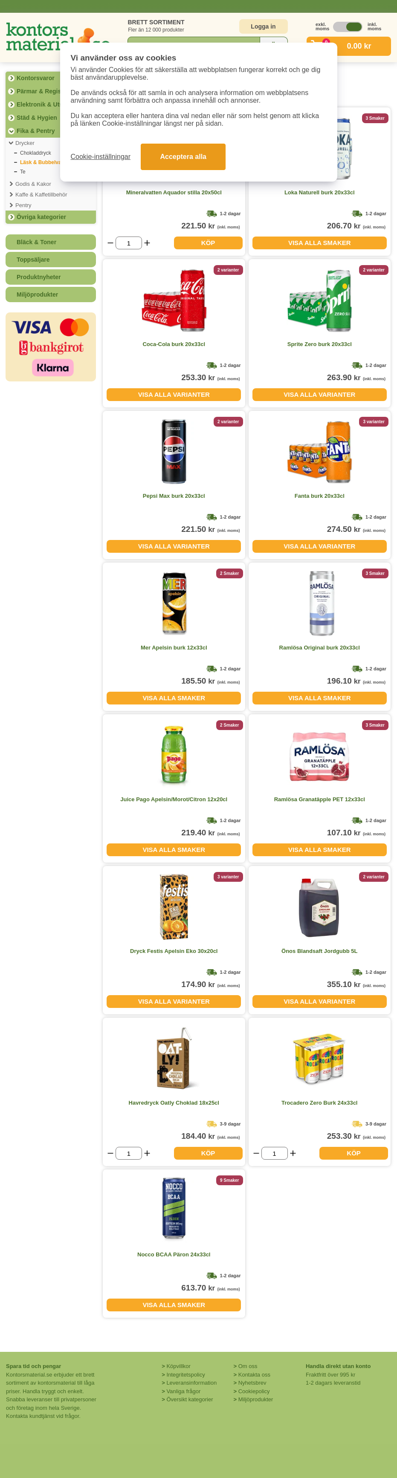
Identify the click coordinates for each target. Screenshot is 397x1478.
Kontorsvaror (36, 78)
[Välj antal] (129, 243)
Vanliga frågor (183, 1391)
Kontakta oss (254, 1374)
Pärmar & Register (43, 91)
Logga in (263, 26)
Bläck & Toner (36, 242)
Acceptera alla (183, 156)
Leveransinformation (191, 1383)
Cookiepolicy (254, 1391)
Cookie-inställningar (101, 156)
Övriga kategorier (41, 217)
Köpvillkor (178, 1366)
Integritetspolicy (185, 1374)
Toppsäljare (33, 259)
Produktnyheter (39, 277)
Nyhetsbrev (252, 1383)
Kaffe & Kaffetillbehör (41, 194)
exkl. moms (320, 26)
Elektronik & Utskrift (45, 104)
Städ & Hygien (37, 117)
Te (23, 172)
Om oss (248, 1366)
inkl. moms (372, 26)
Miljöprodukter (37, 294)
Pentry (23, 205)
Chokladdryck (35, 153)
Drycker (25, 143)
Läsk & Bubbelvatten (45, 162)
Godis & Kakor (33, 184)
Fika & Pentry (36, 130)
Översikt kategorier (189, 1399)
